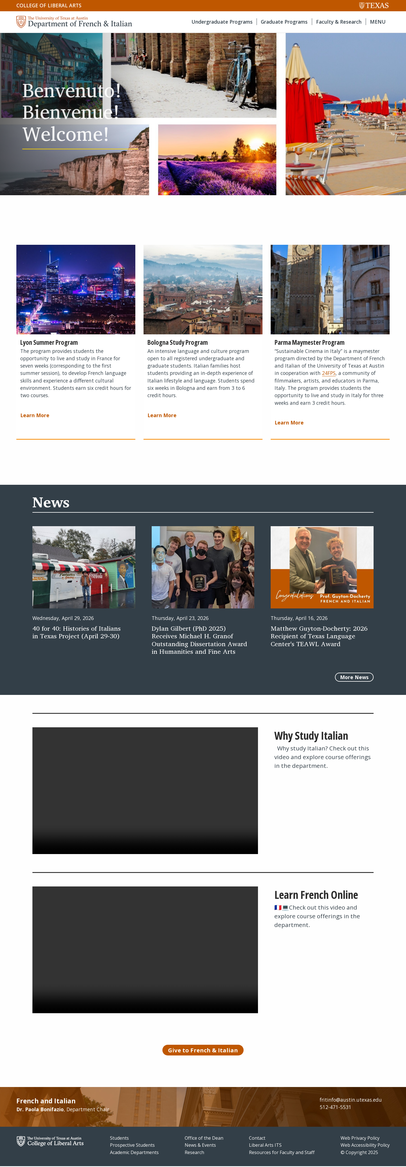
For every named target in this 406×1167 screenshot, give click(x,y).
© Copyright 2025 (359, 1153)
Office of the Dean (204, 1138)
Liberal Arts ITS (265, 1146)
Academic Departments (134, 1153)
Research (194, 1153)
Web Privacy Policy (360, 1138)
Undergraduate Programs (222, 21)
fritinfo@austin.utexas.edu (351, 1100)
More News (354, 677)
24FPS (329, 373)
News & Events (200, 1146)
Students (119, 1138)
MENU (378, 21)
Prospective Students (132, 1146)
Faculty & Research (338, 21)
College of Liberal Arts (48, 5)
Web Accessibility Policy (365, 1146)
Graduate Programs (284, 21)
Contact (257, 1138)
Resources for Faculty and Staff (282, 1153)
